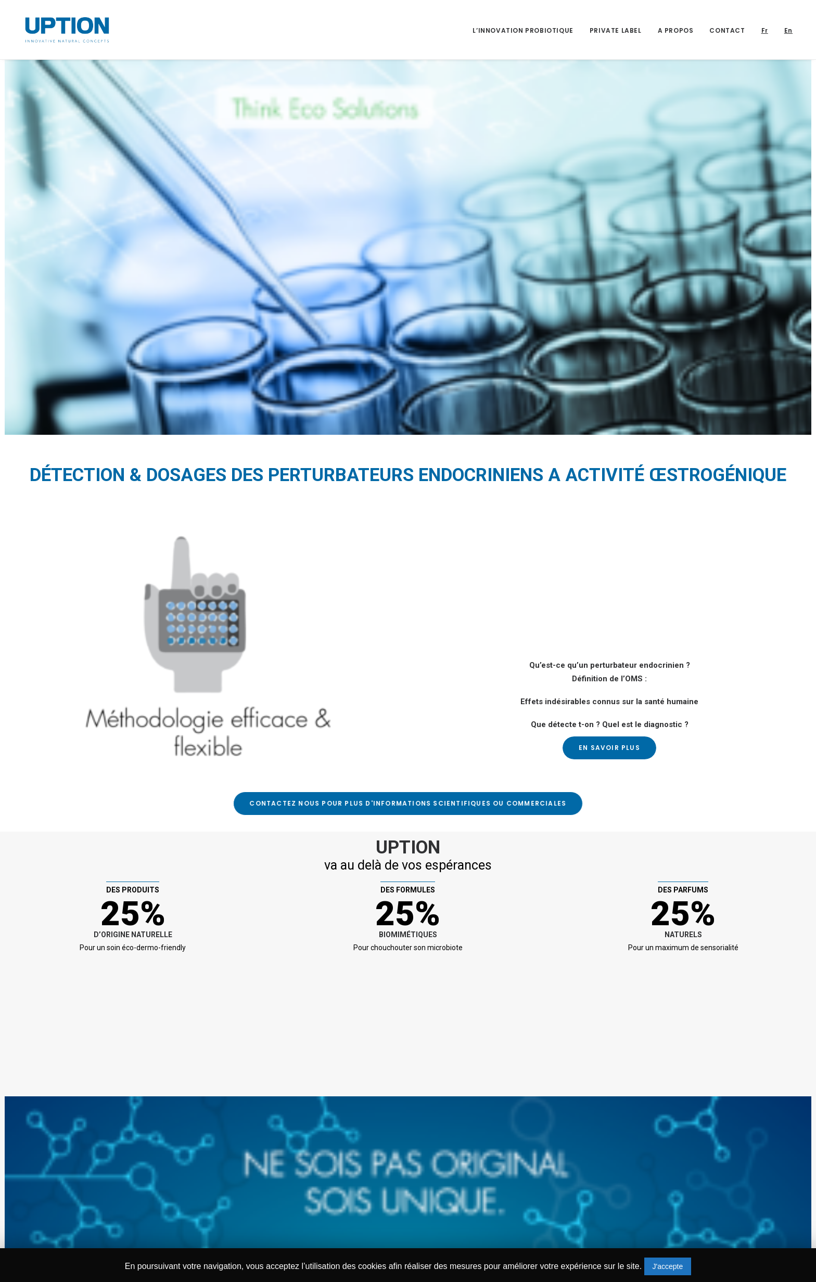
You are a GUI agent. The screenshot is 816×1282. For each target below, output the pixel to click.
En (788, 31)
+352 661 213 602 (72, 1216)
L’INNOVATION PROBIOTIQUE (523, 30)
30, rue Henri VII (70, 1187)
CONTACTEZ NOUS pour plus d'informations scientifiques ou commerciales (390, 803)
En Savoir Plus (609, 747)
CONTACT (727, 30)
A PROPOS (676, 30)
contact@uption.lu (74, 1235)
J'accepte (668, 1266)
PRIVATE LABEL (616, 30)
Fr (764, 31)
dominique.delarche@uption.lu (370, 1235)
